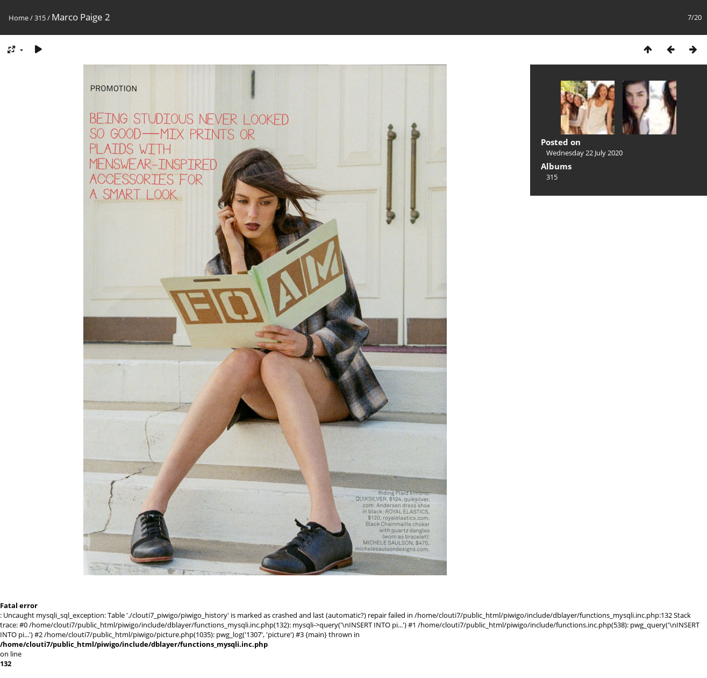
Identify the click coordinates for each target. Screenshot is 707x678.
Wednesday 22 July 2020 (584, 153)
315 (40, 18)
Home (18, 18)
